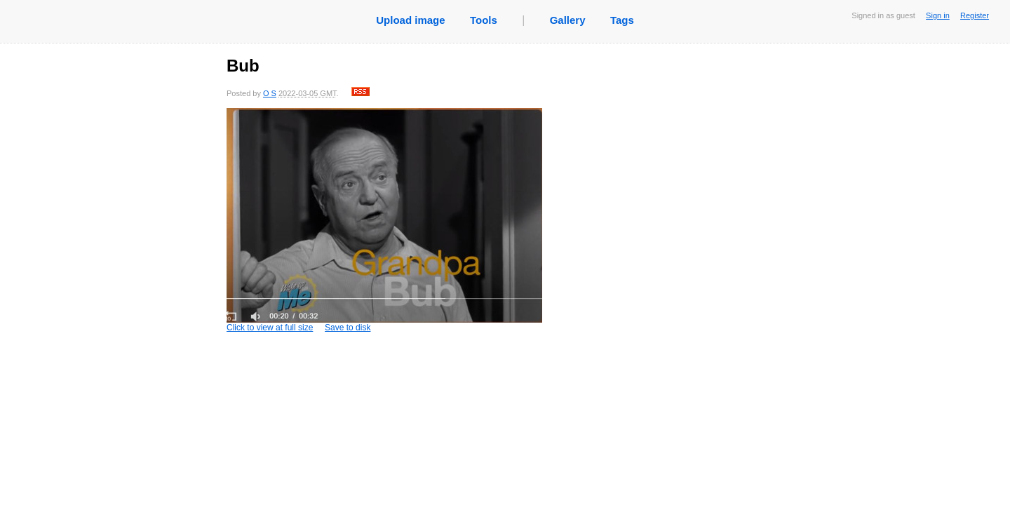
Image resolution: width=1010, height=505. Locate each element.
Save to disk (347, 327)
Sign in (938, 15)
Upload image (410, 20)
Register (974, 15)
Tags (622, 20)
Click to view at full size (384, 220)
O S (269, 93)
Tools (483, 20)
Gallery (568, 20)
